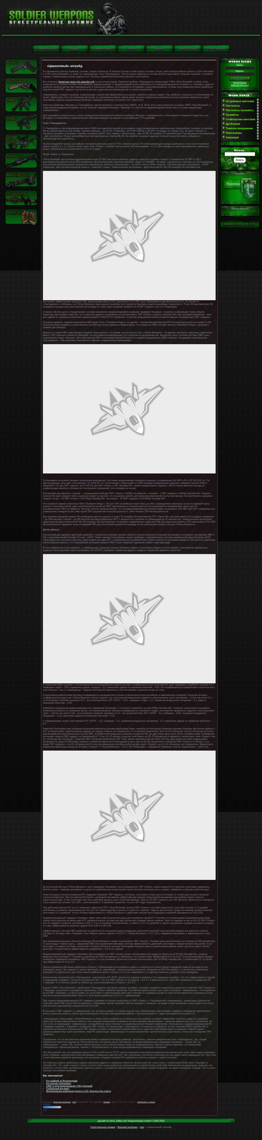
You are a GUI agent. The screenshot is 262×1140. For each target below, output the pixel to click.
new (74, 1102)
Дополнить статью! (146, 1102)
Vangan (106, 1102)
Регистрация (239, 82)
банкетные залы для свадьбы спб (76, 81)
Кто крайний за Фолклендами (61, 1080)
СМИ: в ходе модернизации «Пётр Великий (69, 1086)
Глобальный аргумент (57, 1088)
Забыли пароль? (240, 85)
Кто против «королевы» (58, 1083)
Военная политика (62, 1102)
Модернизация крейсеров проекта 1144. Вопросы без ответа (78, 1091)
